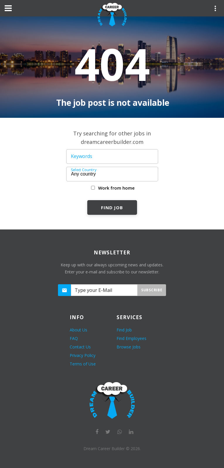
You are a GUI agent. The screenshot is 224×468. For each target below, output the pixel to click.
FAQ (74, 338)
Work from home (116, 188)
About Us (78, 330)
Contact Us (80, 347)
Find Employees (131, 338)
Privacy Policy (82, 355)
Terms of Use (83, 364)
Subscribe (151, 289)
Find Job (112, 207)
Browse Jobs (129, 347)
